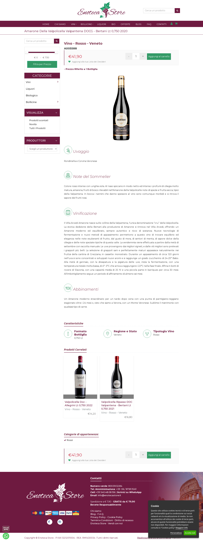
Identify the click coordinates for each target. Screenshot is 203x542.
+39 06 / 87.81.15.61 (126, 489)
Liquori (101, 24)
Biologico (32, 95)
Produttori (42, 140)
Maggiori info (182, 527)
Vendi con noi (115, 523)
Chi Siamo (60, 24)
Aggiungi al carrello (159, 56)
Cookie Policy (114, 517)
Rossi (70, 440)
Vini (73, 24)
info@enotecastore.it (109, 495)
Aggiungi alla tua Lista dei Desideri (87, 62)
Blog (138, 24)
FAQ (149, 24)
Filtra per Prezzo (42, 64)
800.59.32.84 (115, 486)
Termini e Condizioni (101, 520)
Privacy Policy (98, 517)
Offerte (125, 24)
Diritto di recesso (124, 520)
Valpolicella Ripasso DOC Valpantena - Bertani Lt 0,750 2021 (116, 405)
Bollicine (86, 24)
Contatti (161, 24)
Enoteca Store (98, 523)
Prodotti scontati (38, 120)
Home (45, 24)
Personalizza (176, 533)
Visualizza (42, 112)
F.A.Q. (100, 514)
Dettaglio (80, 397)
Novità (33, 124)
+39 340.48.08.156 (105, 492)
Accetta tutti (190, 533)
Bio (113, 24)
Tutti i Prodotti (37, 128)
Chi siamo (95, 511)
